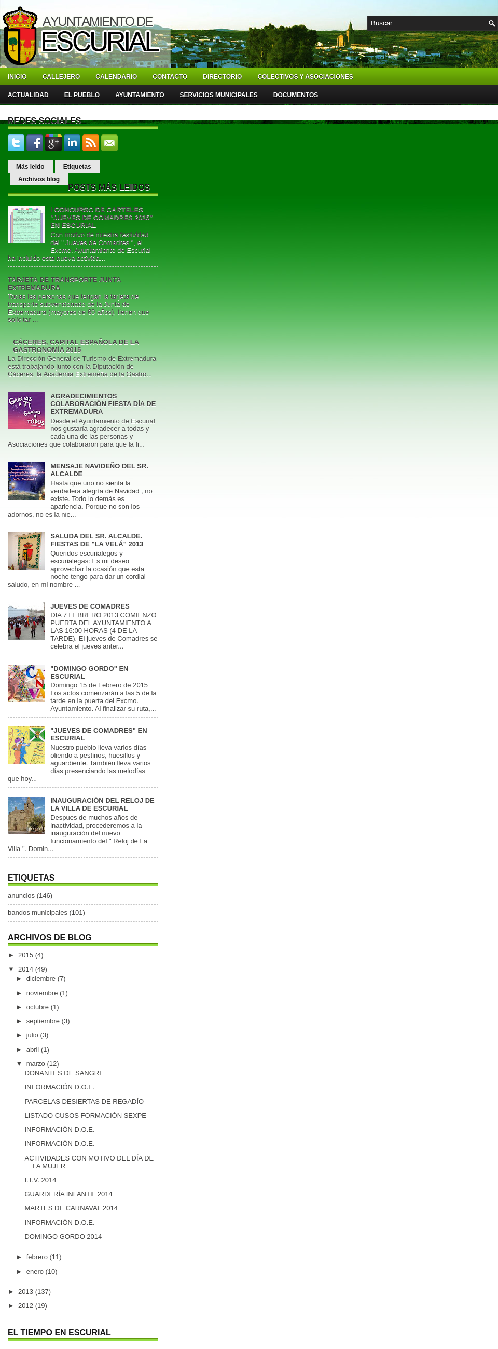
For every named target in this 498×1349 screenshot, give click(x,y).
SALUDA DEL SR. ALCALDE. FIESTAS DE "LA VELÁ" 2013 (96, 540)
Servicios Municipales (219, 95)
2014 (26, 969)
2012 (26, 1306)
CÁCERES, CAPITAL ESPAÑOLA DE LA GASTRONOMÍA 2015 (76, 346)
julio (33, 1035)
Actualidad (28, 95)
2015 (26, 955)
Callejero (61, 76)
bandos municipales (37, 912)
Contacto (170, 76)
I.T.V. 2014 (40, 1180)
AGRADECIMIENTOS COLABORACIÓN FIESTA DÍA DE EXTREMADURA (103, 403)
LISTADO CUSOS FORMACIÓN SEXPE (85, 1115)
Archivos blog (39, 179)
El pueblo (82, 95)
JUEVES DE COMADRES (89, 606)
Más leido (30, 166)
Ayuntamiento (139, 95)
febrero (38, 1257)
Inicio (17, 76)
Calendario (116, 76)
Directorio (222, 76)
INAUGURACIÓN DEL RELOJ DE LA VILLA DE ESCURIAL (102, 804)
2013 (26, 1292)
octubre (38, 1007)
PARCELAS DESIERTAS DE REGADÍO (84, 1101)
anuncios (21, 895)
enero (36, 1271)
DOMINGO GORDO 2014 (63, 1236)
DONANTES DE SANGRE (63, 1073)
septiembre (44, 1021)
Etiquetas (77, 166)
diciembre (42, 978)
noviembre (43, 993)
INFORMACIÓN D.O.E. (59, 1087)
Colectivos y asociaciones (305, 76)
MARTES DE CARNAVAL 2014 (70, 1208)
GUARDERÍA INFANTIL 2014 (68, 1194)
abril (33, 1050)
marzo (36, 1064)
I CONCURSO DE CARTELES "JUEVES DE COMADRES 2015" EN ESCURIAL (101, 217)
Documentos (295, 95)
